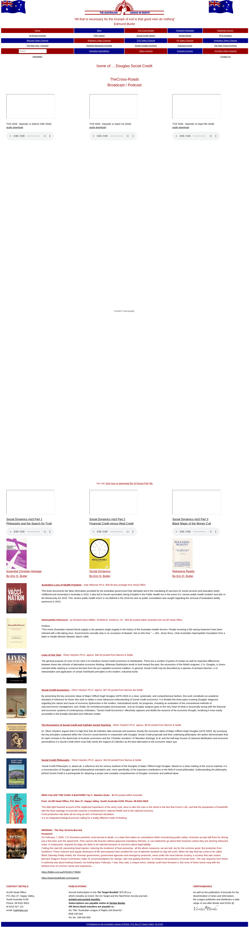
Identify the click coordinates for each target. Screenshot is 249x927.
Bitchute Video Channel (37, 40)
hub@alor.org (20, 910)
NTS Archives (225, 35)
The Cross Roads (146, 30)
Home (37, 30)
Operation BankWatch (99, 51)
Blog (99, 30)
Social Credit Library (146, 35)
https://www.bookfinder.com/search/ (60, 878)
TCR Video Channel (146, 40)
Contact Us (225, 56)
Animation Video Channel (225, 40)
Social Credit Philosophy (55, 760)
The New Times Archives (225, 45)
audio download (14, 127)
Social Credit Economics (55, 690)
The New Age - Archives (38, 45)
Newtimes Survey (225, 30)
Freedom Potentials (185, 30)
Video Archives (146, 51)
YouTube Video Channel (225, 51)
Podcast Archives (185, 51)
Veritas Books (185, 35)
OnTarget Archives (37, 35)
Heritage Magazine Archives (99, 45)
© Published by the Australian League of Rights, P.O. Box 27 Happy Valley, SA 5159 (124, 924)
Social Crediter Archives (146, 45)
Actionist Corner (185, 45)
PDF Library (99, 35)
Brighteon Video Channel (99, 40)
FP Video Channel (185, 40)
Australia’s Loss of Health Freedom (61, 584)
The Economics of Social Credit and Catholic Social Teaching (76, 725)
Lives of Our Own (51, 655)
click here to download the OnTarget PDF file (129, 483)
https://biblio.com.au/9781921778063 (61, 872)
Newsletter (37, 56)
